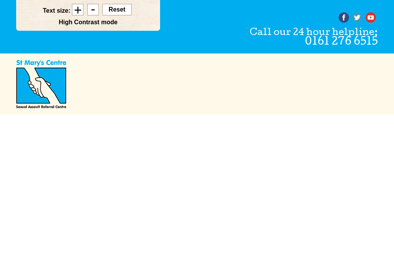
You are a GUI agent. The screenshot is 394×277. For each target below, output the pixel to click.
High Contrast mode (88, 22)
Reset (117, 9)
